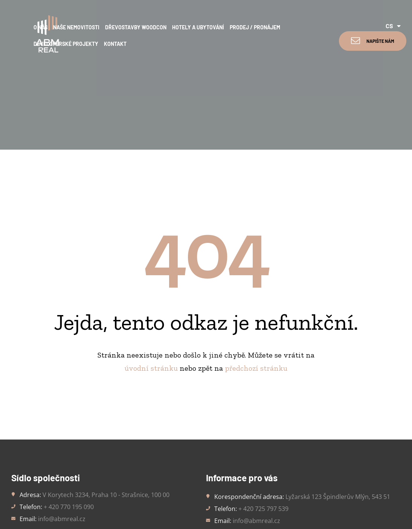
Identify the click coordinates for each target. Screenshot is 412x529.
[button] (372, 41)
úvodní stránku (151, 293)
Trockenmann (218, 507)
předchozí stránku (256, 293)
